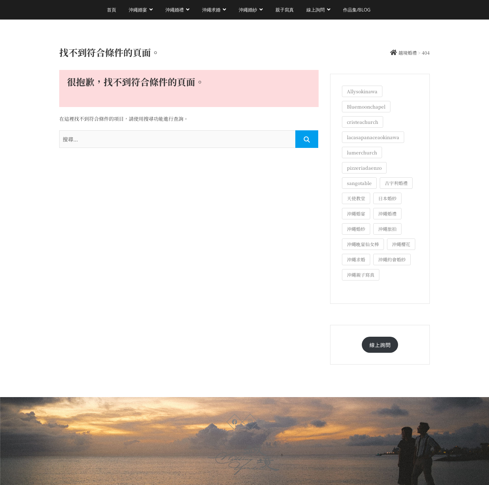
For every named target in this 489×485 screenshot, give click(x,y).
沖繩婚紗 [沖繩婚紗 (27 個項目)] (356, 228)
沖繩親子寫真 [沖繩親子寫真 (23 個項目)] (360, 274)
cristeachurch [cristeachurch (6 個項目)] (362, 121)
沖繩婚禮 (174, 9)
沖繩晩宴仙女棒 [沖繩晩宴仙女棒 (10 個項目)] (363, 244)
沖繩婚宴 (138, 9)
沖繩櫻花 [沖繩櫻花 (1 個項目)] (401, 244)
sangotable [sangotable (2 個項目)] (359, 183)
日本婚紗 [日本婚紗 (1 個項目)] (387, 198)
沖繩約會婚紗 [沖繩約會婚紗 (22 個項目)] (392, 259)
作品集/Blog (357, 9)
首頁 (111, 9)
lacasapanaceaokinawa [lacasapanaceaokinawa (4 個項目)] (373, 137)
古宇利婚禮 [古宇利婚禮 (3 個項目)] (396, 183)
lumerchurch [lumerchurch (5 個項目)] (362, 152)
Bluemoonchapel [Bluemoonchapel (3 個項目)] (366, 106)
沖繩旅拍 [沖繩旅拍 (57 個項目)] (387, 228)
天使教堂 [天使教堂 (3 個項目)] (356, 198)
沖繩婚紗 (248, 9)
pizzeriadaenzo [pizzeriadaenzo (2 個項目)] (364, 167)
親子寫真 (284, 9)
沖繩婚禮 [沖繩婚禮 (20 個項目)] (387, 213)
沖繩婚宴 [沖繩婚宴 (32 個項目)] (356, 213)
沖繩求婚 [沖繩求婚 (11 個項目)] (356, 259)
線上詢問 (315, 9)
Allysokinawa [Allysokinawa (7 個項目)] (362, 91)
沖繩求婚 (211, 9)
